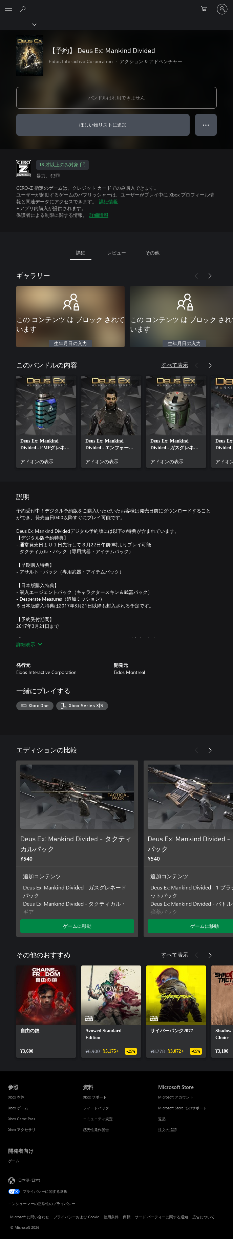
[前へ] (196, 276)
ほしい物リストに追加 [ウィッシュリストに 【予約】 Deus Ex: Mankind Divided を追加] (103, 124)
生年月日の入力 (70, 343)
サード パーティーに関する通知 (161, 1217)
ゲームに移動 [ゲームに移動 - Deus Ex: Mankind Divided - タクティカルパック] (77, 926)
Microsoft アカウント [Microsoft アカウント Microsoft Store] (175, 1097)
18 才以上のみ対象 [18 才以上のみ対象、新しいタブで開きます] (62, 165)
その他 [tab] (152, 252)
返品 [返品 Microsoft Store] (162, 1118)
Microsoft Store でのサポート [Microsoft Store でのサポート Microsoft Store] (182, 1108)
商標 (126, 1217)
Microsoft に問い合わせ (29, 1217)
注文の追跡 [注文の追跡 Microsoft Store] (167, 1129)
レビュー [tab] (116, 252)
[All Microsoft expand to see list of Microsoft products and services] (8, 9)
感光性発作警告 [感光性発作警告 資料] (96, 1129)
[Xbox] (17, 24)
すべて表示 (174, 364)
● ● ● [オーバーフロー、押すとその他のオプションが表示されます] (206, 125)
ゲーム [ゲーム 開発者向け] (13, 1161)
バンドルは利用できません (116, 97)
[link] (46, 422)
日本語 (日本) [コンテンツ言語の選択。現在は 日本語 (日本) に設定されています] (29, 1180)
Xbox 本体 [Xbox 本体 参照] (16, 1097)
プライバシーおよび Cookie (76, 1217)
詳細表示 (29, 644)
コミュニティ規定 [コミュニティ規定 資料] (98, 1118)
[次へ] (210, 276)
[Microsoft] (116, 5)
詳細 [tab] (80, 252)
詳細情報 (108, 201)
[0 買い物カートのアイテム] (206, 9)
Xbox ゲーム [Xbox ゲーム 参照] (18, 1108)
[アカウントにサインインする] (222, 9)
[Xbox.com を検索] (23, 8)
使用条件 (111, 1217)
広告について (203, 1217)
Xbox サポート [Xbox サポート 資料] (95, 1097)
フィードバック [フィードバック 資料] (96, 1108)
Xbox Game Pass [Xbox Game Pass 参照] (21, 1118)
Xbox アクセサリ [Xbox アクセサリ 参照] (22, 1129)
